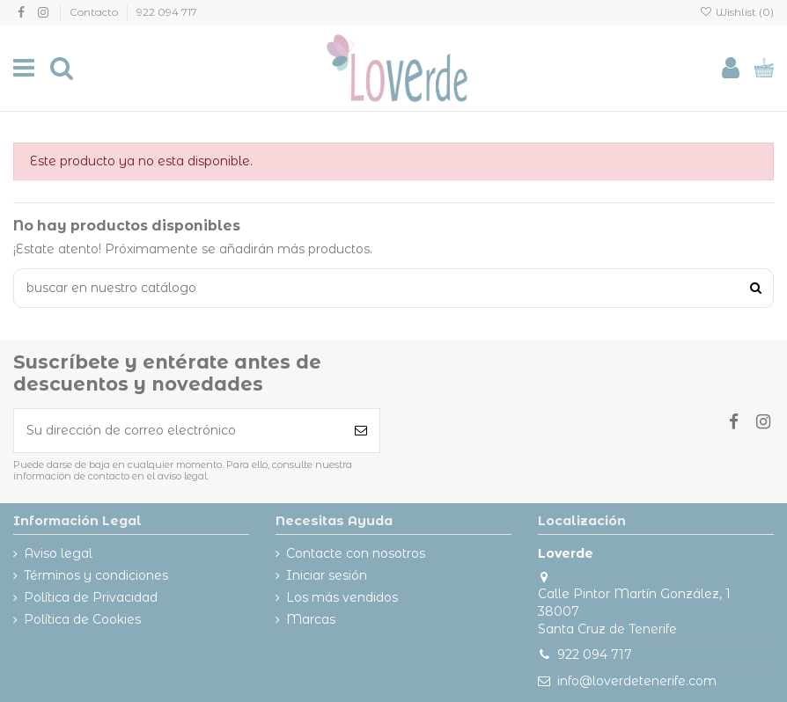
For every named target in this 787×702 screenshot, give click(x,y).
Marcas (310, 619)
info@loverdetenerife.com (637, 681)
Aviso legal (58, 553)
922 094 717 (166, 11)
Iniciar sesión (326, 575)
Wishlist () (737, 11)
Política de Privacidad (91, 597)
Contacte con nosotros (355, 553)
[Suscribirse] (360, 430)
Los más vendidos (342, 597)
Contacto (95, 11)
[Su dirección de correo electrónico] (178, 430)
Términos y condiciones (96, 575)
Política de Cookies (82, 619)
